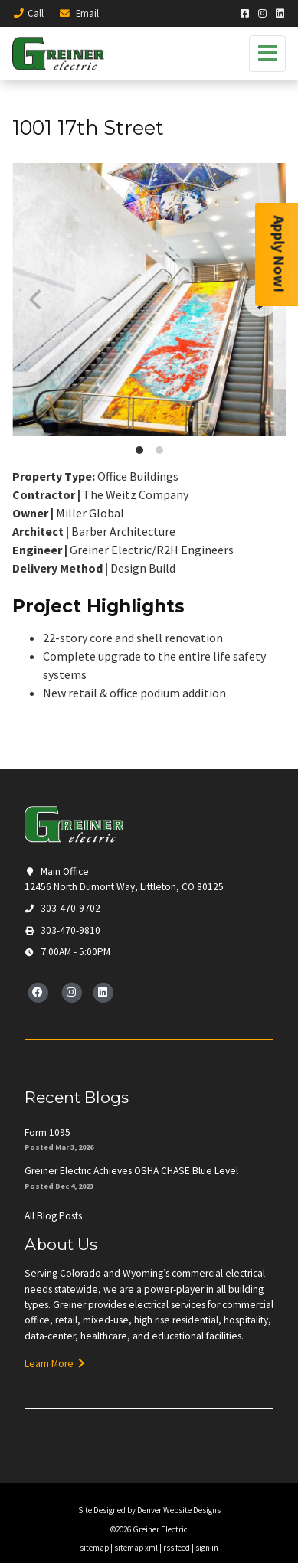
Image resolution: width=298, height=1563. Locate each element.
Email (78, 13)
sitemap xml (136, 1547)
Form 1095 (47, 1132)
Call (28, 13)
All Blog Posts (53, 1215)
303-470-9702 (62, 908)
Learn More (55, 1363)
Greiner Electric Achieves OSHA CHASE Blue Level (131, 1170)
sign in (206, 1547)
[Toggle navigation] (267, 53)
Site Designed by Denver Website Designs (149, 1510)
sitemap (94, 1547)
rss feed (176, 1547)
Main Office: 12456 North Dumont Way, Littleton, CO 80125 (124, 879)
